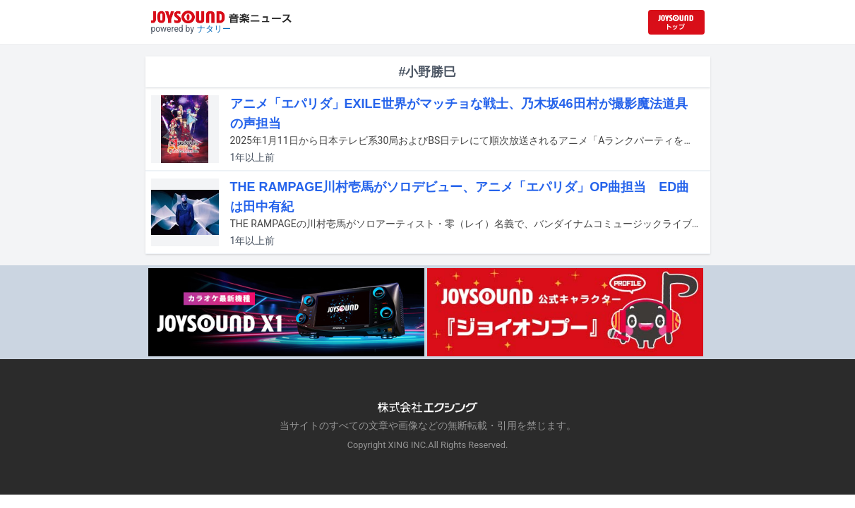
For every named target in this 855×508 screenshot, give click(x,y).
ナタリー (214, 29)
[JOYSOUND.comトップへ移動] (676, 22)
